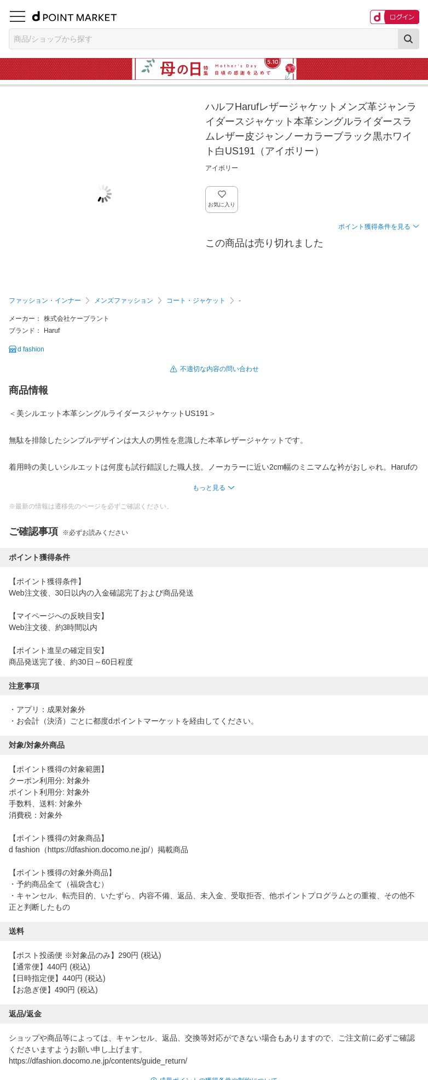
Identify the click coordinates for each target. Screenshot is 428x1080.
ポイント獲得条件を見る (374, 226)
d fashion (31, 349)
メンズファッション (123, 300)
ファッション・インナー (45, 300)
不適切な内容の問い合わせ (219, 369)
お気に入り (222, 204)
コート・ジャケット (195, 300)
